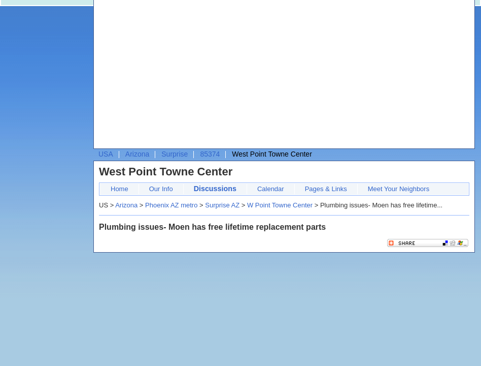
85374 (210, 154)
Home (119, 189)
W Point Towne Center (280, 205)
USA (105, 154)
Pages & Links (326, 189)
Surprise (174, 154)
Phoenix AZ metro (171, 205)
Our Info (161, 189)
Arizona (137, 154)
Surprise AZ (222, 205)
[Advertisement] (274, 77)
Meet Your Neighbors (398, 189)
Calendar (270, 189)
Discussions (215, 189)
